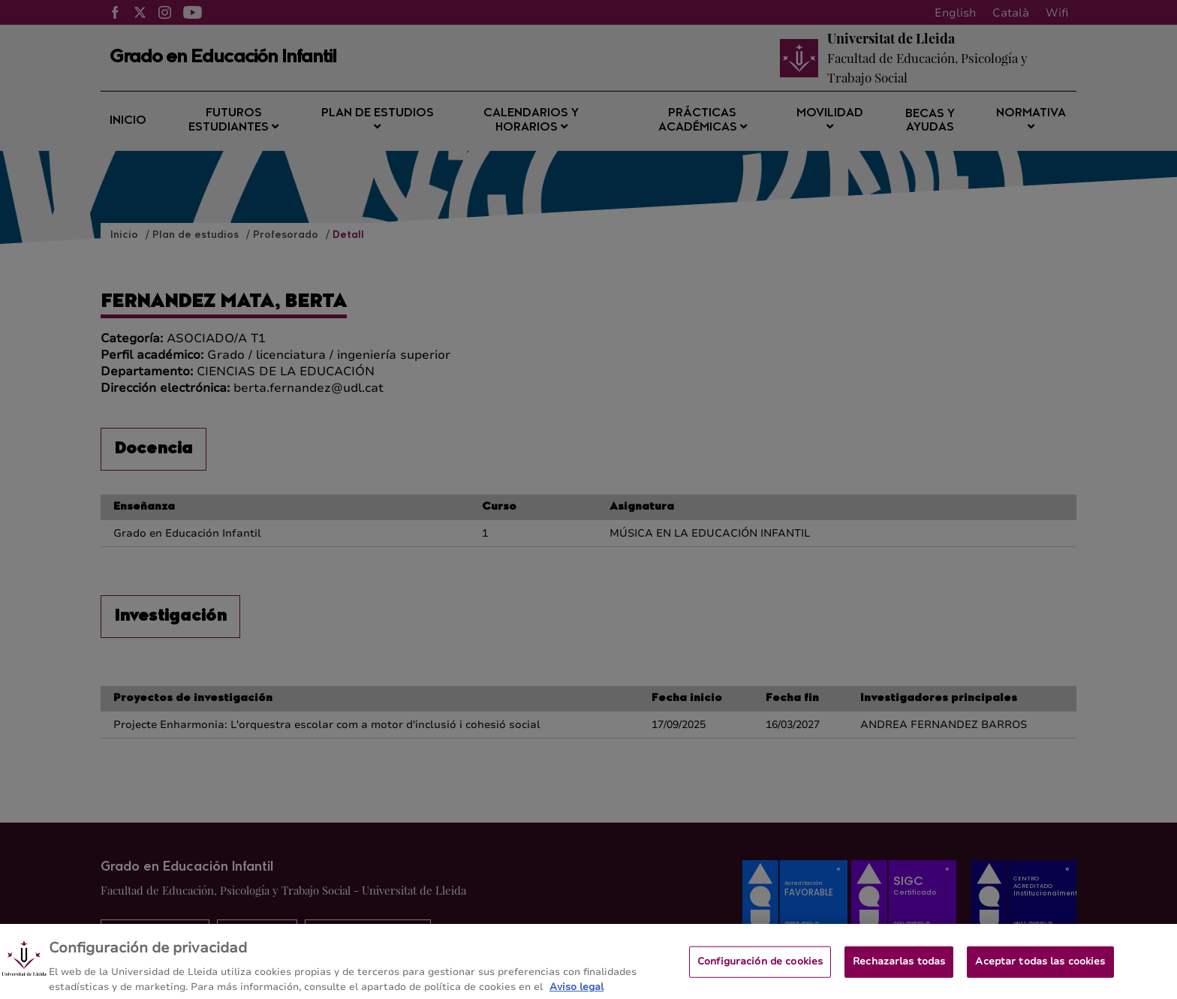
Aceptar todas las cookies (1040, 969)
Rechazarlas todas (899, 969)
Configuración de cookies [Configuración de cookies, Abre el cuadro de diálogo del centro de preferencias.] (760, 969)
